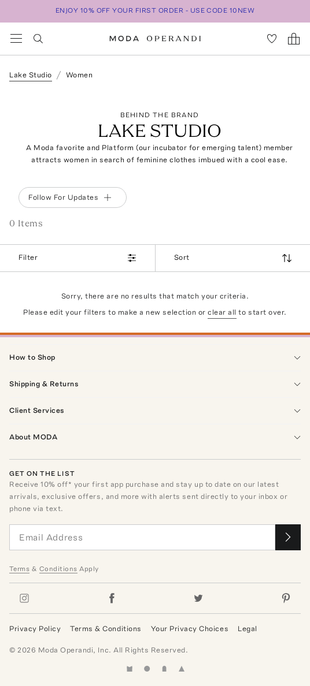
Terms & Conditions (105, 628)
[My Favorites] (272, 38)
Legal (247, 628)
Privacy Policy (35, 628)
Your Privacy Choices (189, 628)
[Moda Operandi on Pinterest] (285, 598)
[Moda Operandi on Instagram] (24, 598)
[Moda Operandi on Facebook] (111, 598)
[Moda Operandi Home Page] (155, 39)
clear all (222, 312)
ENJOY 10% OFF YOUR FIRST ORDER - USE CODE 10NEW (155, 10)
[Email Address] (142, 537)
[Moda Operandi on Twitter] (198, 598)
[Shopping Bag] (294, 39)
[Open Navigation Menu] (16, 39)
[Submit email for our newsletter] (288, 537)
